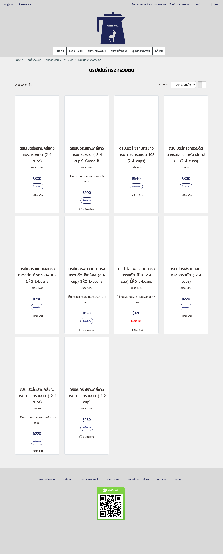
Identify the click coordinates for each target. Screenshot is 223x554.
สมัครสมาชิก (24, 4)
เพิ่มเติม (159, 51)
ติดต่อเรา (179, 479)
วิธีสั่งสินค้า (68, 479)
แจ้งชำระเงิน (113, 479)
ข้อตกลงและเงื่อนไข (90, 479)
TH (215, 4)
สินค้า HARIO (76, 51)
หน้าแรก (60, 51)
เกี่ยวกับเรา (162, 479)
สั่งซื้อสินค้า (37, 186)
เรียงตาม (165, 84)
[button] (168, 51)
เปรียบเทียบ (38, 195)
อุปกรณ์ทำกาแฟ (119, 51)
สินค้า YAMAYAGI (97, 51)
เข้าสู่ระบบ (8, 4)
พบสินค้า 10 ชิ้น (23, 85)
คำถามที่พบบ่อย (47, 479)
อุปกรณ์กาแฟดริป (141, 51)
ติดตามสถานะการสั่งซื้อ (138, 479)
